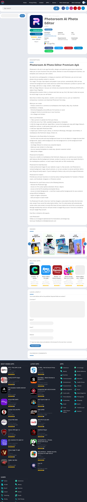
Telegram (78, 48)
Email (31, 327)
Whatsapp (48, 51)
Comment (33, 299)
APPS (47, 2)
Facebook (48, 48)
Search (22, 15)
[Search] (30, 8)
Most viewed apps (64, 2)
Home (24, 2)
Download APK (36, 30)
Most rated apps (76, 2)
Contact (41, 2)
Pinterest (68, 48)
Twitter (58, 48)
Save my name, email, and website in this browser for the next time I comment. (52, 342)
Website (32, 334)
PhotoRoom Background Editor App (50, 35)
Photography (56, 16)
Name (32, 320)
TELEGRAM (35, 34)
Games (54, 2)
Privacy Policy (33, 2)
